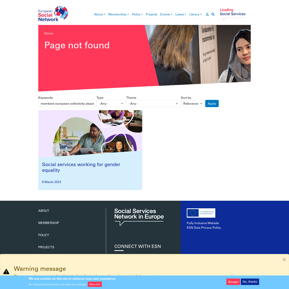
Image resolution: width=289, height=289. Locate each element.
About (98, 14)
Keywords (45, 98)
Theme (131, 98)
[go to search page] (213, 14)
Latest (179, 14)
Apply (212, 103)
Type (100, 98)
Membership (117, 14)
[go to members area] (207, 14)
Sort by (186, 98)
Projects (151, 14)
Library (194, 14)
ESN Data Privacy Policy (204, 227)
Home (48, 33)
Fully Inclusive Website (203, 223)
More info (95, 285)
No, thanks (250, 282)
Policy (136, 14)
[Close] (284, 259)
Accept (233, 283)
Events (165, 14)
